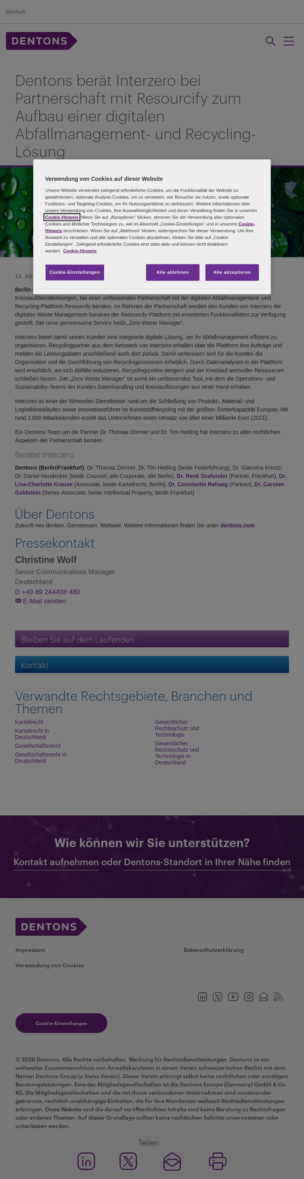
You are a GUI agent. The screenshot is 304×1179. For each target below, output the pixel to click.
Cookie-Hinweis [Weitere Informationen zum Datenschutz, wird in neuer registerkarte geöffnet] (80, 250)
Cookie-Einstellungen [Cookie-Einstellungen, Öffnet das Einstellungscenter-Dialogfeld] (74, 272)
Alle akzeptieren (232, 272)
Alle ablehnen (173, 272)
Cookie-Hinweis (62, 216)
